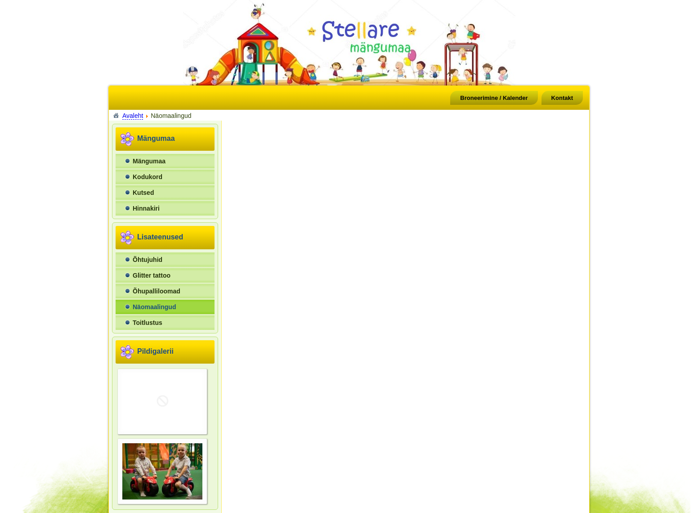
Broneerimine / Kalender (494, 97)
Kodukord (147, 176)
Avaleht (132, 115)
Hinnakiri (146, 208)
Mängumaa (149, 161)
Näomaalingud (154, 306)
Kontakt (562, 97)
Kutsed (143, 192)
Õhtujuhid (147, 259)
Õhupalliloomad (156, 291)
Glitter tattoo (151, 275)
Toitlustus (147, 322)
